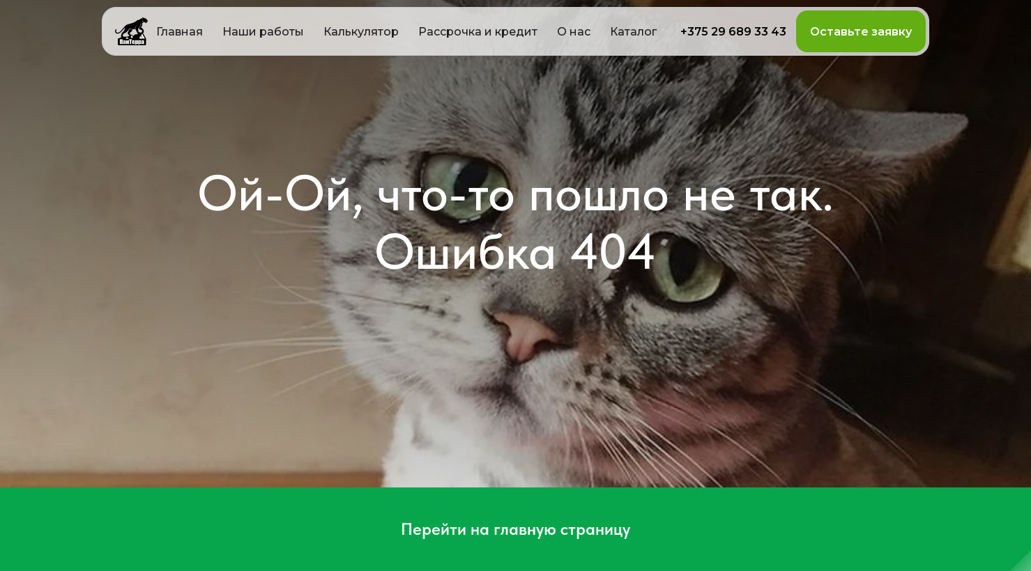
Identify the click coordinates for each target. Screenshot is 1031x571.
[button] (361, 31)
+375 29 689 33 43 (733, 31)
